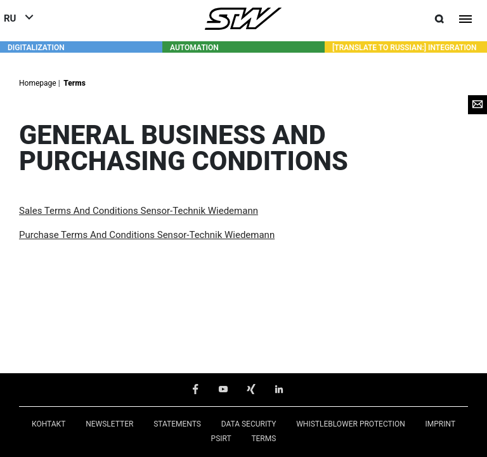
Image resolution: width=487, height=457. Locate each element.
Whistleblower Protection (350, 423)
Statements (177, 423)
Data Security (248, 423)
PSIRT (221, 437)
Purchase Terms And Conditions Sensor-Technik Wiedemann (147, 234)
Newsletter (109, 423)
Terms (74, 82)
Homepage (38, 82)
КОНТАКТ (49, 423)
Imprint (440, 423)
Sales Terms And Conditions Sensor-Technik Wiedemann (138, 209)
